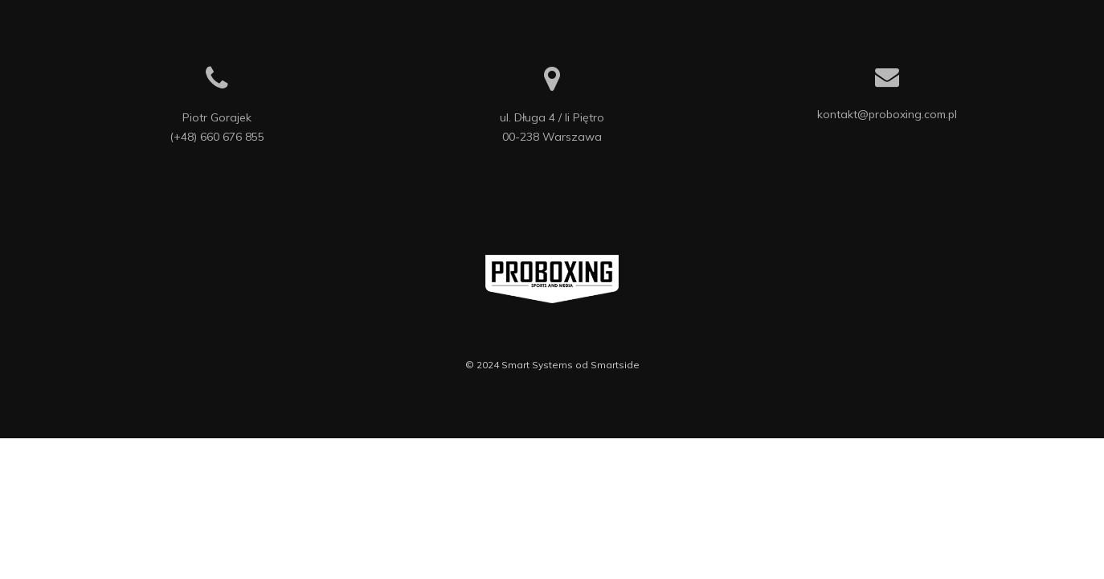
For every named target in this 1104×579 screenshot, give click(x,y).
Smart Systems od (546, 365)
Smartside (615, 365)
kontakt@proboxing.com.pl (887, 114)
